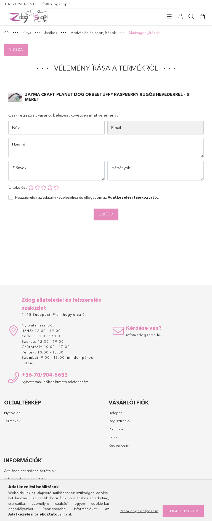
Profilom (116, 429)
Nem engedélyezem (139, 511)
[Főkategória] (7, 32)
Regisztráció (119, 421)
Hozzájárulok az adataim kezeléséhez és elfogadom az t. (87, 197)
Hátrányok (120, 167)
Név (16, 127)
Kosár (114, 437)
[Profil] (180, 16)
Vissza (16, 49)
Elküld (106, 214)
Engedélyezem (183, 511)
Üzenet (18, 144)
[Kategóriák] (169, 16)
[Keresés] (191, 16)
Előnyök (19, 167)
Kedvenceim (119, 445)
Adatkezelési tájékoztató (25, 479)
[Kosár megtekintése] (202, 16)
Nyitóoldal (12, 413)
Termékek (12, 421)
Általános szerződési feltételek (30, 470)
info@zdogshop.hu (56, 4)
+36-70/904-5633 (20, 4)
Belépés (116, 413)
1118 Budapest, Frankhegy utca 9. (54, 314)
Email (116, 127)
